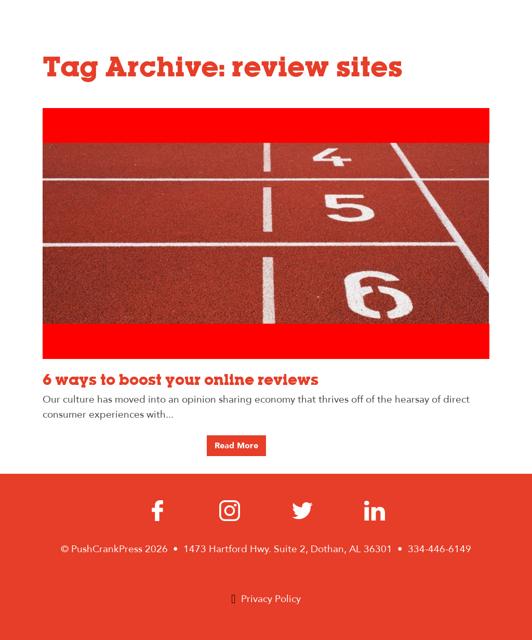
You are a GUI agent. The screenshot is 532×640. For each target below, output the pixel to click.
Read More (236, 445)
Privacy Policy (271, 599)
